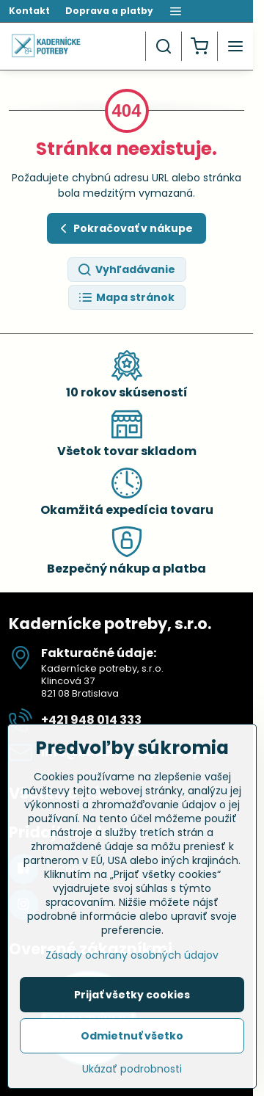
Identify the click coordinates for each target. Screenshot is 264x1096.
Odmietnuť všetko (132, 1041)
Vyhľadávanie (126, 269)
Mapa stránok (126, 297)
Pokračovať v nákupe (124, 228)
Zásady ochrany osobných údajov (132, 961)
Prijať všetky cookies (132, 1000)
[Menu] (235, 46)
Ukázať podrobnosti (132, 1075)
